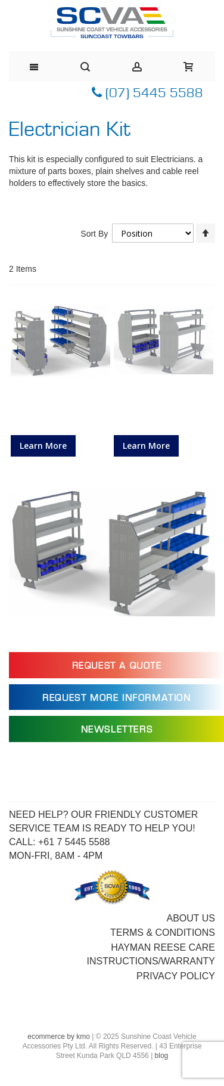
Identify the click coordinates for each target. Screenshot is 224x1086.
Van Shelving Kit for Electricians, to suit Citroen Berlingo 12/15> (163, 411)
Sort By (94, 233)
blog (162, 1055)
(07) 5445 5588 (147, 93)
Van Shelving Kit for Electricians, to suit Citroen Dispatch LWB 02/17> (60, 411)
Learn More (43, 445)
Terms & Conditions (162, 932)
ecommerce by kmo (58, 1036)
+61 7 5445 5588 (74, 842)
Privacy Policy (175, 976)
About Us (191, 918)
